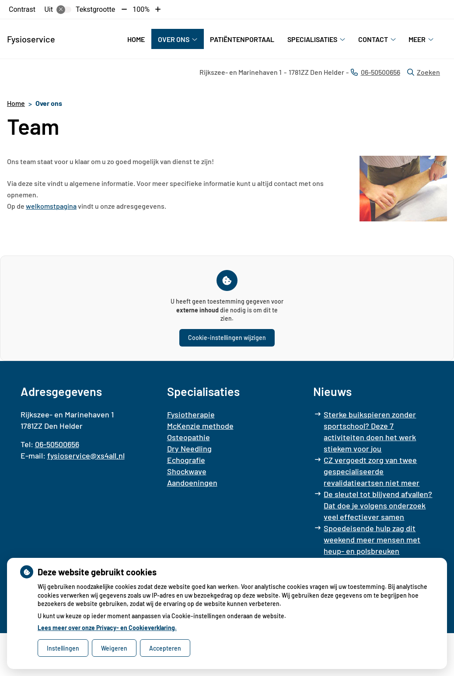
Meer (417, 39)
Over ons (173, 39)
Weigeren (114, 648)
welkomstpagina (51, 206)
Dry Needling (189, 448)
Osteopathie (188, 437)
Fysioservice (31, 39)
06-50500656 (57, 444)
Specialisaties (312, 39)
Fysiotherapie (191, 414)
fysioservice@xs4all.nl (86, 455)
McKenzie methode (200, 426)
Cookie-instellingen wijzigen (227, 337)
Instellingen (63, 648)
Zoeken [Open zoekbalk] (423, 72)
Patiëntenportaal (242, 39)
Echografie (186, 460)
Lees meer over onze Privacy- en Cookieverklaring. (107, 627)
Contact (373, 39)
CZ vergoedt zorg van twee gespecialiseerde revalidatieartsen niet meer (371, 471)
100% (141, 9)
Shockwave (186, 471)
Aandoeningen (192, 482)
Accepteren (165, 648)
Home (136, 39)
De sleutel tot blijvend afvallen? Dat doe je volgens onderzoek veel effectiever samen (378, 505)
